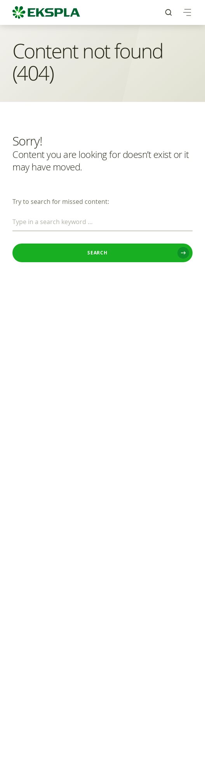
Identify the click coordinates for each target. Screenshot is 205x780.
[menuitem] (168, 12)
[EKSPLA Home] (46, 12)
